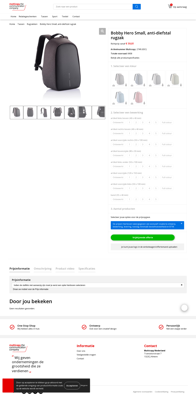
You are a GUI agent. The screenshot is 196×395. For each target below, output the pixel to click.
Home (13, 16)
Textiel (65, 16)
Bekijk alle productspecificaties (126, 57)
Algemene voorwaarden (142, 392)
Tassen (44, 16)
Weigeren (84, 385)
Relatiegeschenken (27, 16)
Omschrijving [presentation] (42, 268)
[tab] (19, 268)
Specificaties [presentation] (85, 268)
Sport (54, 16)
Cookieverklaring (161, 392)
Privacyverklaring (177, 392)
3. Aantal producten (123, 208)
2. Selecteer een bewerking (127, 112)
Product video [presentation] (64, 268)
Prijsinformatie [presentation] (19, 268)
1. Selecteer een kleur (123, 66)
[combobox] (93, 6)
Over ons (81, 351)
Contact (76, 16)
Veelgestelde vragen (86, 355)
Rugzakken (32, 24)
